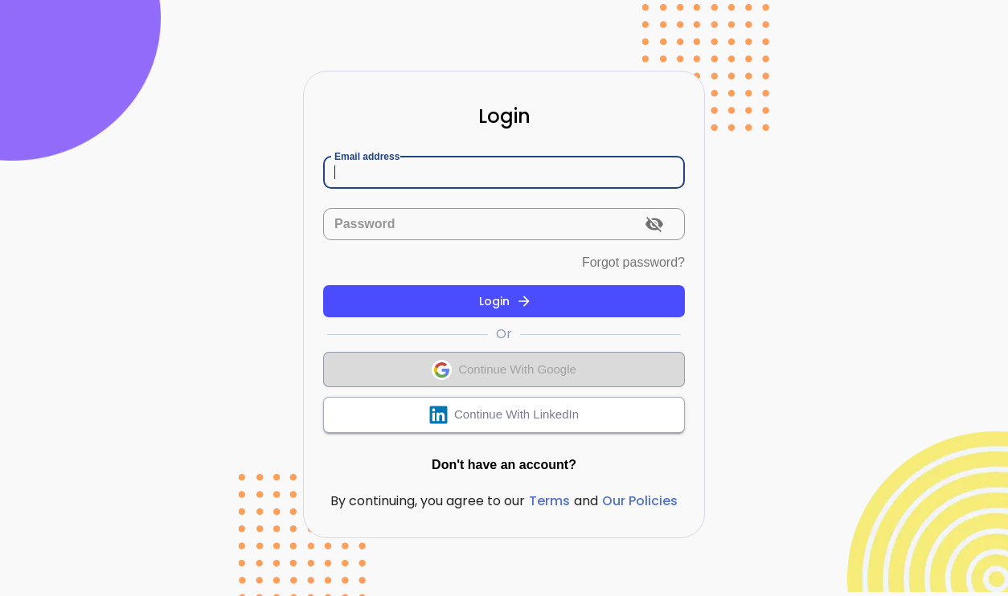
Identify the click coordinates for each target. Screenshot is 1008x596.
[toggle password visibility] (654, 224)
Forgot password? (633, 262)
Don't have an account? (504, 465)
